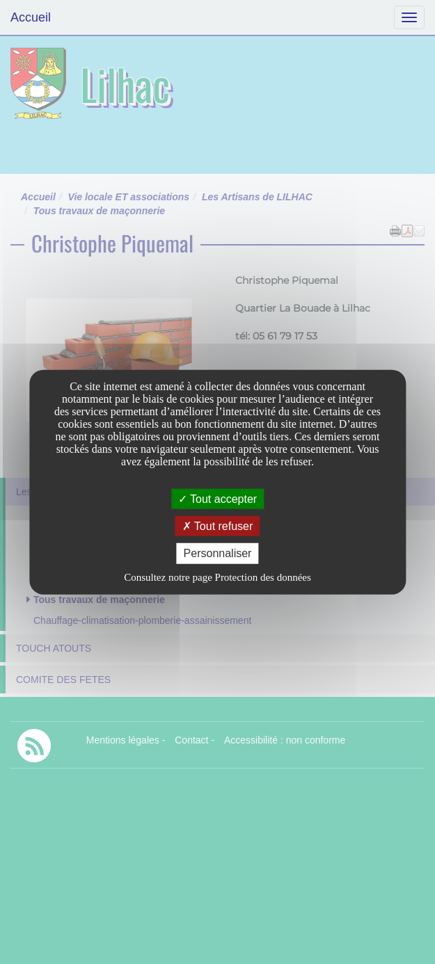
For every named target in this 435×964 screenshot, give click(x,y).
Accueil (30, 17)
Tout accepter (217, 499)
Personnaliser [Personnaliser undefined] (218, 553)
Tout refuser (217, 526)
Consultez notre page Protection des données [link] (217, 576)
